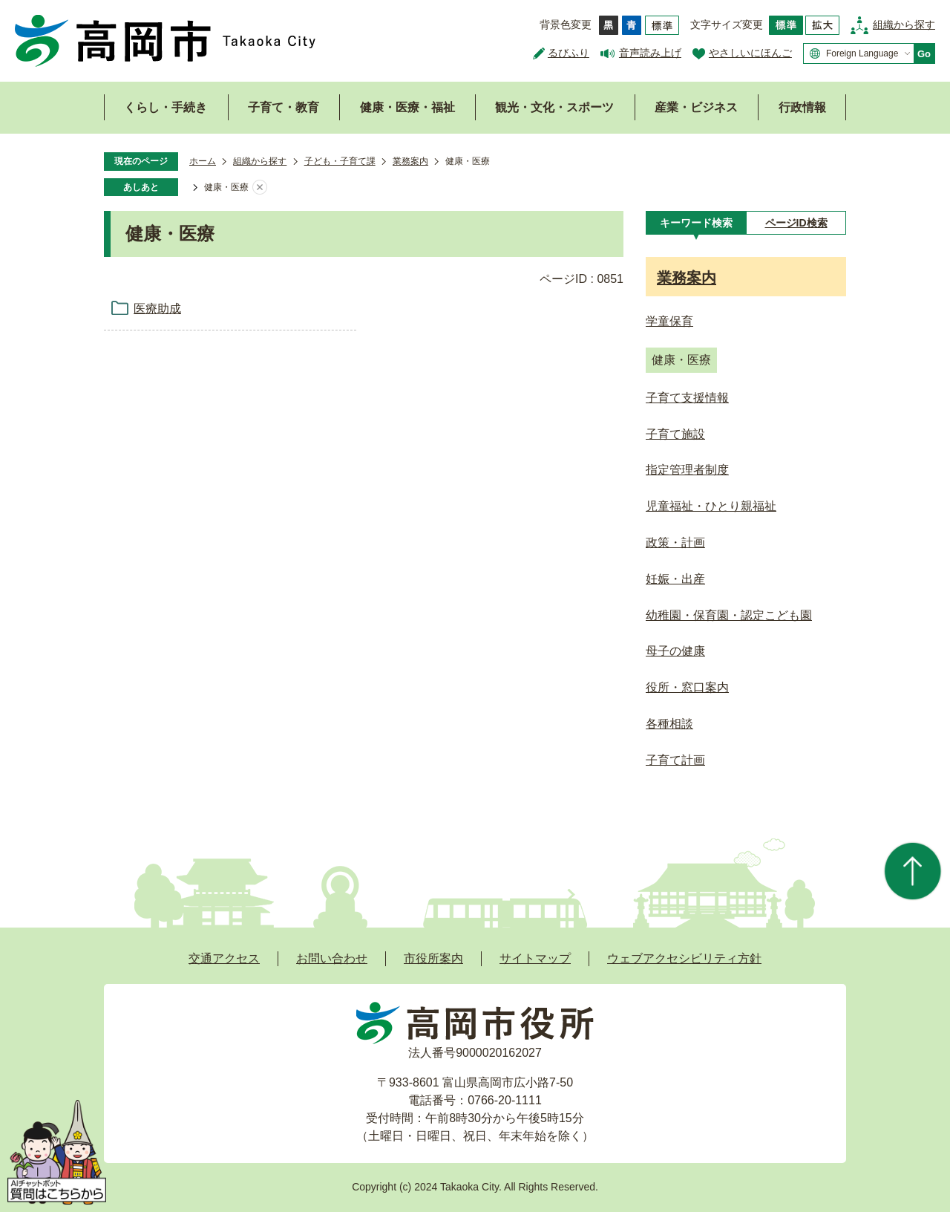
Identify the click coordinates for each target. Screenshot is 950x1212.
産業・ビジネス (696, 107)
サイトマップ (535, 958)
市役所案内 (433, 958)
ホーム (202, 161)
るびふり (568, 53)
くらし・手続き (165, 107)
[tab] (696, 223)
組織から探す (904, 24)
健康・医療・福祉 (407, 107)
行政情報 (802, 107)
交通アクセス (224, 958)
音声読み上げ (650, 53)
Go (924, 53)
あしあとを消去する (260, 188)
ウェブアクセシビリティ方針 (684, 958)
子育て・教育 (283, 107)
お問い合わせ (331, 958)
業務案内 (410, 161)
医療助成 (157, 308)
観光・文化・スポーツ (554, 107)
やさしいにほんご (750, 53)
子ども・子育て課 (340, 161)
